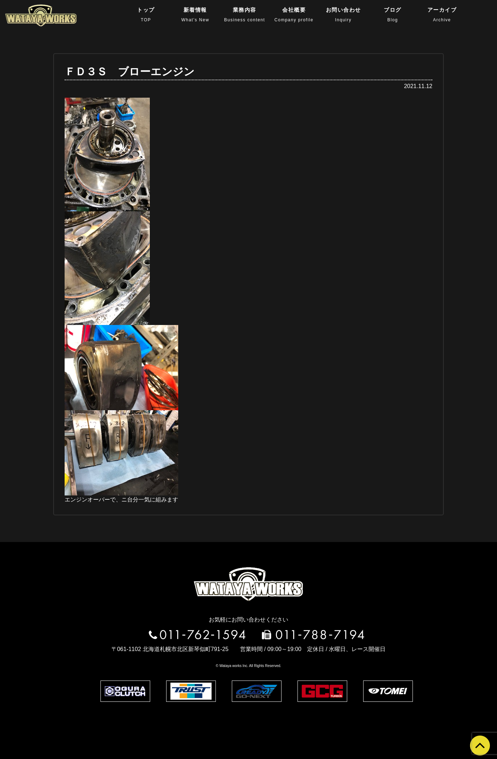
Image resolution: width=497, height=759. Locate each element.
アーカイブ (442, 14)
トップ (146, 14)
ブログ (393, 14)
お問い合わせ (343, 14)
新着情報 (195, 14)
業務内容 (244, 14)
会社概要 (293, 14)
